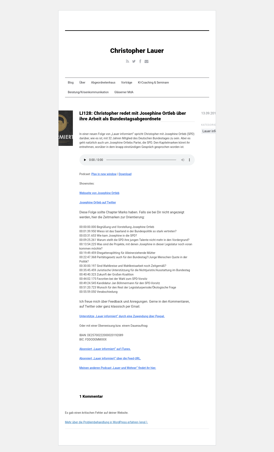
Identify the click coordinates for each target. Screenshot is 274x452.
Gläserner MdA (124, 92)
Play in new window (104, 174)
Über (82, 82)
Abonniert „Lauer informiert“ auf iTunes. (105, 349)
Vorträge (126, 82)
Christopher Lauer (137, 51)
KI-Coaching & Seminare (153, 82)
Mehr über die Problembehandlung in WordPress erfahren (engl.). (106, 422)
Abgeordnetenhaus (103, 82)
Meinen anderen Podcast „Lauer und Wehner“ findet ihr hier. (117, 368)
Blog (71, 82)
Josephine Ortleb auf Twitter (97, 202)
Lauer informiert (214, 131)
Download (125, 174)
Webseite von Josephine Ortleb (99, 193)
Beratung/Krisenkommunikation (88, 92)
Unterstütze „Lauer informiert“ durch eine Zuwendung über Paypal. (122, 316)
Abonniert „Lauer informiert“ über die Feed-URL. (110, 358)
